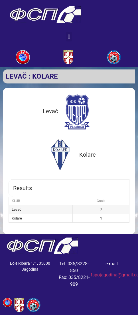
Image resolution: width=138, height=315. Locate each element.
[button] (69, 36)
